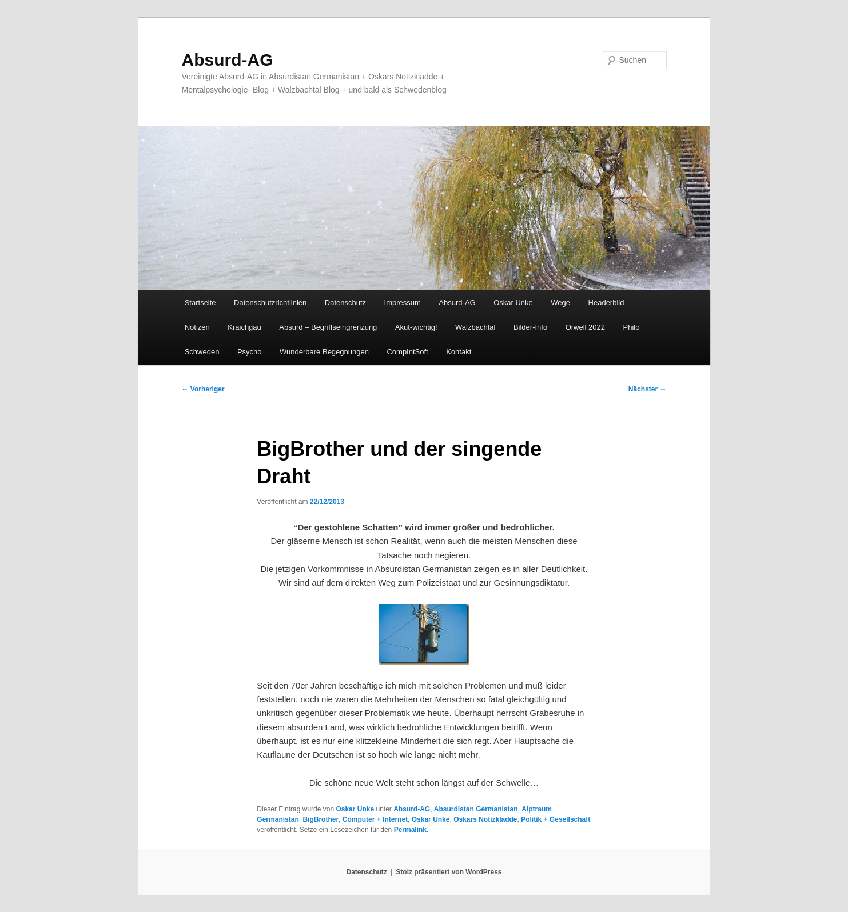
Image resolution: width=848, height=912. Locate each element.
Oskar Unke (513, 302)
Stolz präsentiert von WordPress (448, 872)
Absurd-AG (227, 59)
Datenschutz (345, 302)
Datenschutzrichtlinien (270, 302)
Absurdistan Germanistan (476, 809)
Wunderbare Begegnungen (324, 351)
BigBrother (320, 819)
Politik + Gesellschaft (555, 819)
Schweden (202, 351)
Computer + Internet (375, 819)
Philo (631, 327)
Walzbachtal (475, 327)
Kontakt (458, 351)
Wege (560, 302)
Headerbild (606, 302)
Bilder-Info (530, 327)
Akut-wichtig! (416, 327)
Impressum (402, 302)
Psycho (249, 351)
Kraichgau (244, 327)
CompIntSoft (407, 351)
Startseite (200, 302)
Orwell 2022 (585, 327)
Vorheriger (203, 389)
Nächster (647, 389)
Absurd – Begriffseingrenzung (328, 327)
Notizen (197, 327)
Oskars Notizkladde (485, 819)
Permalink (410, 830)
